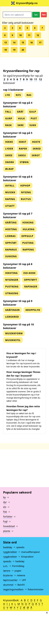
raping (10, 199)
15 (23, 42)
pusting (28, 242)
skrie (8, 155)
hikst (22, 141)
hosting (11, 229)
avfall (10, 185)
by (4, 497)
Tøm (44, 14)
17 (40, 42)
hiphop (25, 185)
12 (38, 35)
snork (9, 162)
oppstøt (11, 242)
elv (4, 506)
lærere (6, 570)
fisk (5, 511)
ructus (26, 199)
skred (37, 148)
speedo (7, 561)
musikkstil (13, 340)
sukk (32, 125)
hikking (28, 222)
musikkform (14, 333)
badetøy (7, 547)
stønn (24, 162)
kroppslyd (32, 309)
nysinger (11, 279)
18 (5, 49)
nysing (26, 192)
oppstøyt (30, 279)
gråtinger (12, 309)
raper (23, 148)
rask (8, 125)
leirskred (12, 316)
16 (31, 42)
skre (21, 125)
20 (23, 49)
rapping (28, 249)
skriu (22, 155)
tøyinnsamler (10, 580)
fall (8, 111)
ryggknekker (10, 551)
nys (18, 95)
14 (14, 42)
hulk (21, 118)
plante (6, 531)
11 (29, 35)
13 (5, 42)
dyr (5, 502)
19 (14, 49)
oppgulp (27, 236)
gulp (32, 111)
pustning (12, 286)
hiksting (11, 273)
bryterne (8, 575)
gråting (11, 222)
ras (29, 95)
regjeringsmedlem (13, 589)
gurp (8, 118)
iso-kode (29, 273)
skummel (8, 584)
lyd (7, 95)
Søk (36, 14)
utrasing (11, 293)
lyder (9, 148)
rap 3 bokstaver (13, 89)
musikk (10, 192)
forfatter (7, 516)
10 (20, 35)
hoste (36, 141)
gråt (20, 111)
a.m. (5, 566)
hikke (9, 141)
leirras (10, 236)
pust (34, 118)
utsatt (10, 205)
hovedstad (9, 526)
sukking (11, 256)
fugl (5, 521)
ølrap (9, 168)
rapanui (11, 249)
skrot (36, 155)
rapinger (30, 286)
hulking (28, 229)
